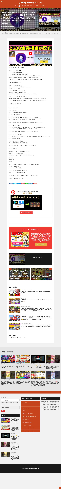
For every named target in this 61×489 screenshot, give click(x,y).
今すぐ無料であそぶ (41, 244)
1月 (44, 406)
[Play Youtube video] (30, 53)
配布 (25, 5)
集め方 (34, 5)
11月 (42, 408)
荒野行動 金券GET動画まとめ (30, 3)
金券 (19, 5)
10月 (58, 408)
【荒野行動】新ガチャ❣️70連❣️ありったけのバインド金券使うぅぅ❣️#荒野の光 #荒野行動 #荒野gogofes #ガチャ (53, 386)
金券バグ (43, 5)
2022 (42, 413)
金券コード (38, 5)
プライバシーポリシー (26, 413)
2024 (42, 409)
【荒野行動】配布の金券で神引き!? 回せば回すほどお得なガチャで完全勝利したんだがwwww (23, 385)
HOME (2, 32)
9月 (56, 408)
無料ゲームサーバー (26, 425)
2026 (42, 406)
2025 (42, 408)
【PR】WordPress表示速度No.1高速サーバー (30, 436)
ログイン (19, 339)
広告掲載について (25, 416)
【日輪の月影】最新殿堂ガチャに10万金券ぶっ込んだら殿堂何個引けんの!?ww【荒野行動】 (8, 369)
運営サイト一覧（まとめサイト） (28, 419)
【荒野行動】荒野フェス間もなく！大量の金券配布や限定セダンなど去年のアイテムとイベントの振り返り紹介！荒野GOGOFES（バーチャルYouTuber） (36, 329)
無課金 (17, 407)
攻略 (31, 5)
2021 (42, 414)
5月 (50, 406)
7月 (53, 408)
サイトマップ (24, 410)
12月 (44, 408)
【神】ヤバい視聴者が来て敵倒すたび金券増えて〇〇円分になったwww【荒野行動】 (22, 369)
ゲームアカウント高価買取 (27, 431)
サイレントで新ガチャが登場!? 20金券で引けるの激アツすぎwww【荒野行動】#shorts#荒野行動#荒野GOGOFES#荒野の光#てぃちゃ (8, 386)
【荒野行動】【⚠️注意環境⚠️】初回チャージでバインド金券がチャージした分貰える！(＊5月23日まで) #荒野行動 (38, 369)
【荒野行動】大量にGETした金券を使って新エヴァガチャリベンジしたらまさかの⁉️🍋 (36, 300)
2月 (46, 406)
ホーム (16, 5)
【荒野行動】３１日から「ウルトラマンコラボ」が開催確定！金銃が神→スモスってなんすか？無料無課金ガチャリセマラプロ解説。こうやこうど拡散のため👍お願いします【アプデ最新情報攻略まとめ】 (36, 320)
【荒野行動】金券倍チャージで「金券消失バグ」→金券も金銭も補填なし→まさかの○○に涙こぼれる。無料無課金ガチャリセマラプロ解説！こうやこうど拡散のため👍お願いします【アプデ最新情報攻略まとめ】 (38, 388)
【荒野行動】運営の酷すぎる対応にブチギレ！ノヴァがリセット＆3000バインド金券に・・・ (36, 292)
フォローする (38, 258)
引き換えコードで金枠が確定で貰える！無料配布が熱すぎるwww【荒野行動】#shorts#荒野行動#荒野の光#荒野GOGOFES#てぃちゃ (53, 369)
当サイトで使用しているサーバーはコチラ (30, 422)
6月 (52, 408)
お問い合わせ (24, 407)
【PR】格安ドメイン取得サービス (28, 439)
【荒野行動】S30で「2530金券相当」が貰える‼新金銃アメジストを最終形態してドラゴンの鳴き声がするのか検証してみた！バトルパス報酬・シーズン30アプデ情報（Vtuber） (30, 33)
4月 (49, 406)
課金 (28, 5)
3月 (47, 406)
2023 (42, 411)
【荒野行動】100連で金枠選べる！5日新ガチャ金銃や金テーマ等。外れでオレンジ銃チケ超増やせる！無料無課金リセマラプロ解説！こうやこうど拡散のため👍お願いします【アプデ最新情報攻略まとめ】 (36, 311)
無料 (22, 5)
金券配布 (3, 407)
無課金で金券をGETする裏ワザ (28, 428)
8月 (55, 408)
